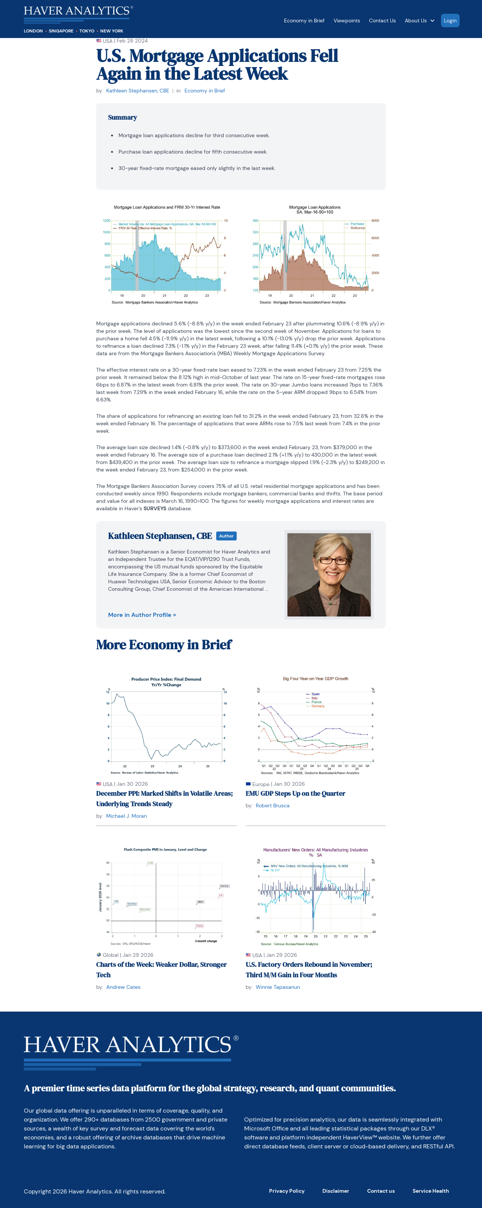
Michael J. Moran (126, 816)
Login (450, 20)
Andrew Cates (123, 987)
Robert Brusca (273, 805)
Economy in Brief (304, 20)
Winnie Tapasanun (278, 987)
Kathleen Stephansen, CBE (137, 90)
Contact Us (382, 20)
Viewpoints (347, 20)
